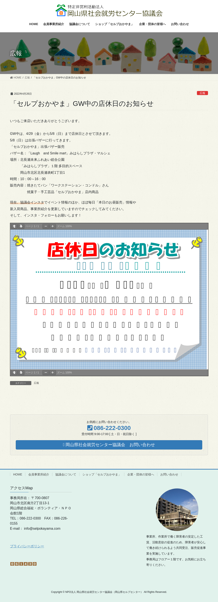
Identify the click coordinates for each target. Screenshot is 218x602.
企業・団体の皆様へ (140, 474)
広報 (202, 93)
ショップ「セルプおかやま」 (101, 474)
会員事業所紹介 (38, 474)
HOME (17, 474)
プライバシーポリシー (27, 546)
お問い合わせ (169, 474)
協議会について (65, 474)
